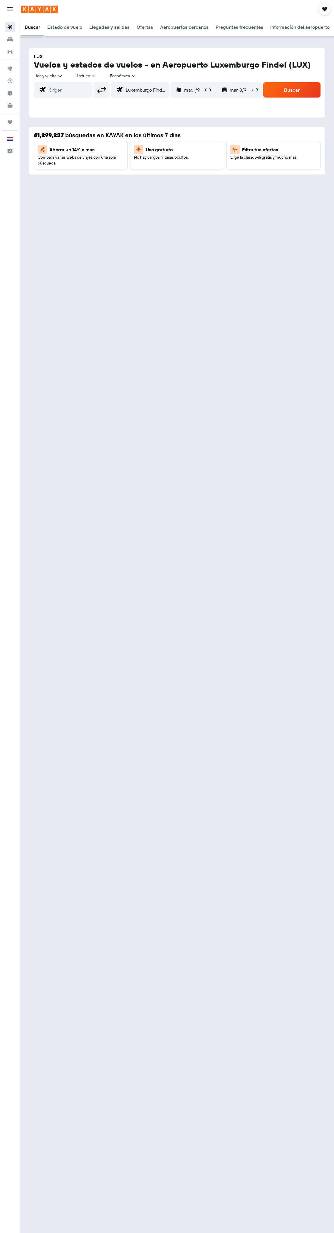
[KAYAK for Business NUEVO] (10, 105)
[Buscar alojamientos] (10, 39)
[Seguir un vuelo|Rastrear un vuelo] (10, 81)
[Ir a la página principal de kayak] (39, 9)
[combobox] (123, 76)
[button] (10, 9)
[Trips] (10, 122)
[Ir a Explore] (10, 68)
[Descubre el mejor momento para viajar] (10, 93)
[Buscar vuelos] (10, 27)
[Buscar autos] (10, 52)
